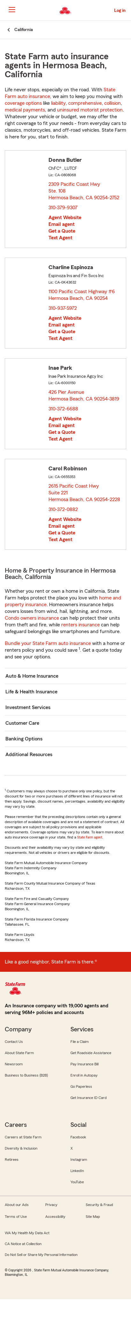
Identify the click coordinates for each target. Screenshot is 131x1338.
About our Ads (17, 1205)
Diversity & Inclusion (21, 1148)
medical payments (25, 109)
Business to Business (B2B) (26, 1075)
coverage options (23, 103)
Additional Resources (28, 754)
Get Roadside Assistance (90, 1053)
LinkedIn (77, 1171)
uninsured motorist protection (90, 109)
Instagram (78, 1159)
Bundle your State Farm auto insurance (48, 643)
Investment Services (27, 707)
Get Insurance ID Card (88, 1098)
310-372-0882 (63, 509)
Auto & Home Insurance (31, 676)
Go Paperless (81, 1086)
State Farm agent (89, 837)
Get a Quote (61, 231)
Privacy (51, 1205)
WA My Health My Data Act (27, 1233)
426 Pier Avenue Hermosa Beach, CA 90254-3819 (84, 395)
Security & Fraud (99, 1205)
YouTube (77, 1182)
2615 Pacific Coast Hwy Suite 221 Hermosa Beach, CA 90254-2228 (84, 492)
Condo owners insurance (32, 618)
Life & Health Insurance (31, 691)
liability (58, 103)
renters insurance (80, 624)
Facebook (78, 1137)
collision (112, 103)
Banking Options (23, 738)
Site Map (93, 1216)
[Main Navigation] (12, 10)
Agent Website (64, 217)
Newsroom (14, 1064)
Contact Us (14, 1042)
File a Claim (79, 1042)
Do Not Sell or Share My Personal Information (41, 1255)
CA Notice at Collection (23, 1244)
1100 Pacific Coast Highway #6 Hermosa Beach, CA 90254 (81, 295)
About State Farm (19, 1053)
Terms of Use (16, 1216)
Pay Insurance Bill (84, 1064)
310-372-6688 (63, 408)
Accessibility (55, 1216)
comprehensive (85, 103)
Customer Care (22, 723)
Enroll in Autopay (84, 1075)
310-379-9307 (62, 207)
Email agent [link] (61, 224)
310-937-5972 (62, 308)
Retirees (11, 1159)
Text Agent (60, 237)
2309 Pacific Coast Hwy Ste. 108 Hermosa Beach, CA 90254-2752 (84, 191)
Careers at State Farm (23, 1137)
